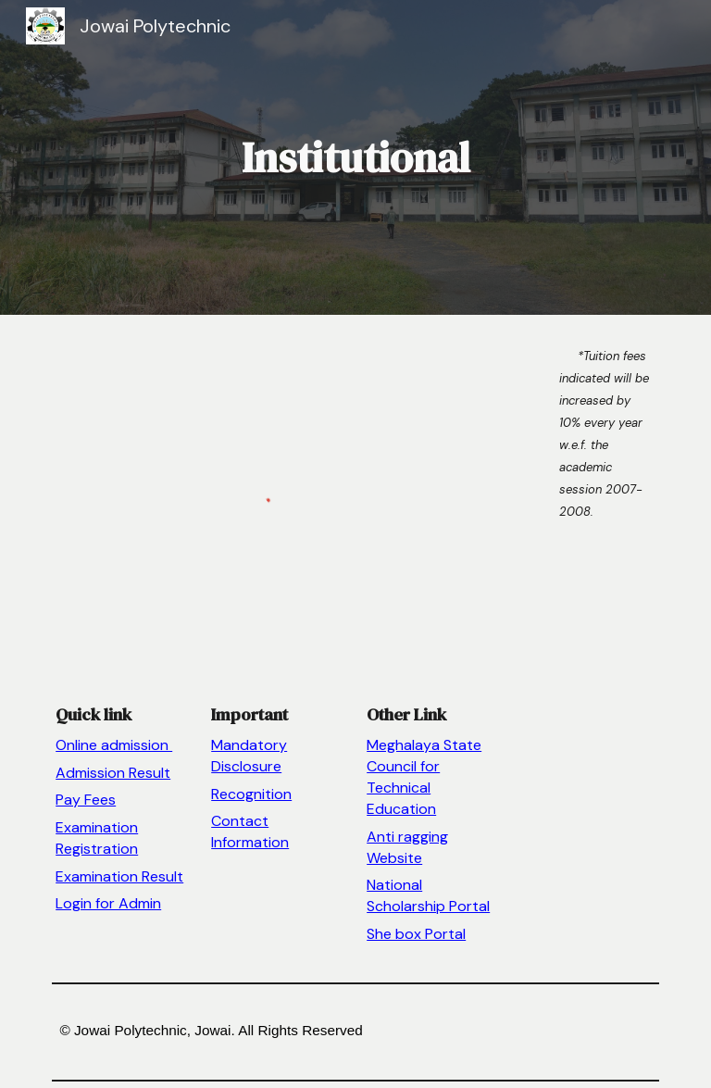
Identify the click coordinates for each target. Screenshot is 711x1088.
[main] (355, 157)
